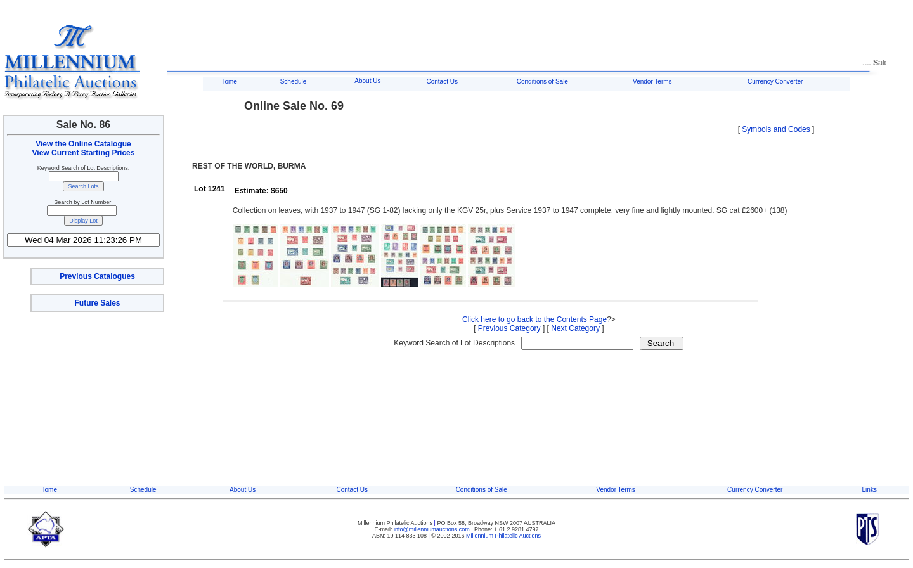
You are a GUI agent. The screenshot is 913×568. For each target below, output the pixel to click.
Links (869, 489)
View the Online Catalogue (83, 143)
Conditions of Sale (542, 81)
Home (228, 81)
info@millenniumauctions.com (432, 529)
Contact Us (441, 81)
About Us (367, 80)
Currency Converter (775, 81)
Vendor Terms (652, 81)
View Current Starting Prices (83, 152)
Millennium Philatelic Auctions (503, 535)
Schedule (293, 81)
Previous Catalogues (97, 276)
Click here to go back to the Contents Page (534, 319)
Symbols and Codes (776, 129)
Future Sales (97, 303)
